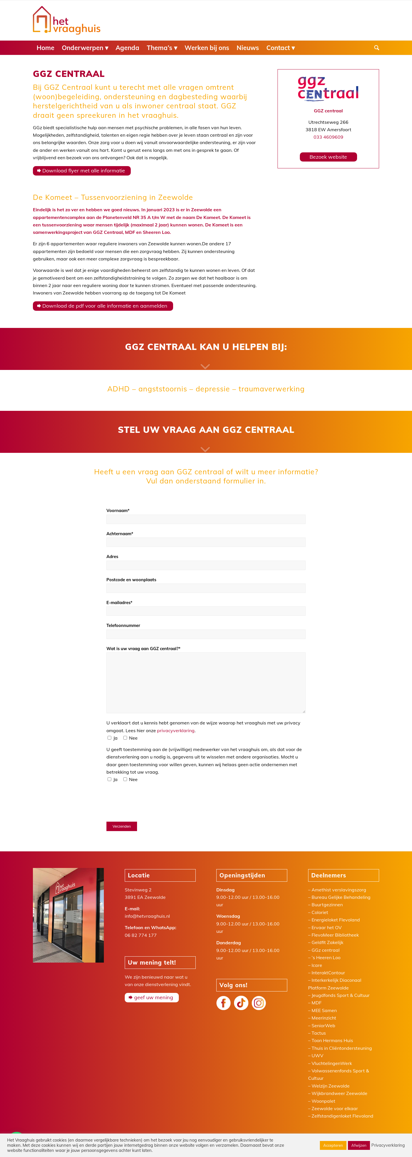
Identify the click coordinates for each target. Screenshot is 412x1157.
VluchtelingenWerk (332, 1063)
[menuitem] (45, 48)
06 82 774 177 (141, 935)
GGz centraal (326, 950)
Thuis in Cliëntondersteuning (342, 1048)
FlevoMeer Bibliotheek (335, 935)
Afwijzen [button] (359, 1145)
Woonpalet (323, 1101)
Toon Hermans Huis (332, 1040)
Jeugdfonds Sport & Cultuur (341, 995)
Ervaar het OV (327, 927)
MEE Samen (324, 1010)
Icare (317, 965)
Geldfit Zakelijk (327, 942)
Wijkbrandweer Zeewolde (339, 1093)
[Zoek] (375, 48)
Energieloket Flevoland (336, 920)
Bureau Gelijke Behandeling (341, 897)
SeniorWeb (323, 1025)
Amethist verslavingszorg (339, 890)
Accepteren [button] (333, 1145)
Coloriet (320, 912)
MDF (317, 1002)
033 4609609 (328, 137)
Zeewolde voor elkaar (335, 1108)
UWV (317, 1055)
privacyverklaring (176, 730)
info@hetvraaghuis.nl (147, 916)
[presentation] (149, 802)
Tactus (319, 1033)
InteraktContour (328, 972)
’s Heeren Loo (326, 957)
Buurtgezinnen (327, 904)
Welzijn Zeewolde (331, 1086)
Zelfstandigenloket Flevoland (342, 1116)
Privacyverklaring (388, 1145)
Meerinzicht (324, 1018)
